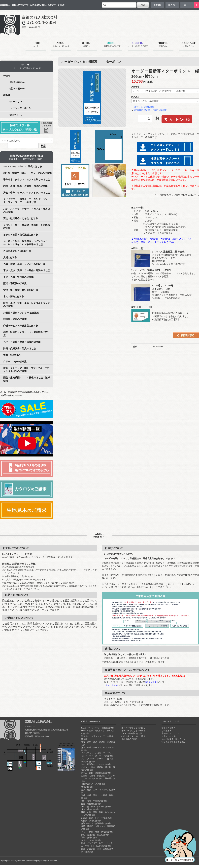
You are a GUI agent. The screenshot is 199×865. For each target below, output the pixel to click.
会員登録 (157, 5)
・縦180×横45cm (14, 88)
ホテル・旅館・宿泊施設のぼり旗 (20, 234)
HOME (36, 45)
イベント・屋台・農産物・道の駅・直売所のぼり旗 (26, 226)
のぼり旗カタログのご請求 (133, 736)
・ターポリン (12, 101)
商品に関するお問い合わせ (173, 739)
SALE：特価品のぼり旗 (131, 733)
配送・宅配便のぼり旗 (15, 283)
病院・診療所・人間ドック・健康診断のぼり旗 (26, 334)
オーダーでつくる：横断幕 (133, 730)
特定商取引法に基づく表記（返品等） (151, 110)
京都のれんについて (170, 733)
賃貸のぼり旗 (10, 257)
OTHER (87, 45)
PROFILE (163, 45)
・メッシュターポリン (17, 108)
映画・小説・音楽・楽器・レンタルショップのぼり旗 (26, 304)
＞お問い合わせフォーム (11, 395)
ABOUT (61, 45)
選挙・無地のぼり (12, 355)
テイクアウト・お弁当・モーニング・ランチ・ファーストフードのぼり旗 (25, 201)
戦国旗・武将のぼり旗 (15, 319)
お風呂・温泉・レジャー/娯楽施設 (21, 313)
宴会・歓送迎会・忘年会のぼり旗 (20, 218)
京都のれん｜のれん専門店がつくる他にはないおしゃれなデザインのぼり (33, 5)
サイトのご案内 (168, 728)
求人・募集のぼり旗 (13, 296)
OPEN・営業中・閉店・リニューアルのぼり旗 (27, 173)
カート (187, 5)
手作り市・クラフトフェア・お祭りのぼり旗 (26, 179)
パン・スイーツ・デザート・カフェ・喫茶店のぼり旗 (26, 210)
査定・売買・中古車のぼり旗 (18, 277)
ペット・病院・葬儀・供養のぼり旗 (21, 342)
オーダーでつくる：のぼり (133, 728)
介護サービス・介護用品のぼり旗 (20, 325)
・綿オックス (12, 115)
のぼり (6, 75)
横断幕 (6, 95)
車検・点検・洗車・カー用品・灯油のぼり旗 (26, 270)
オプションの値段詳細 (144, 107)
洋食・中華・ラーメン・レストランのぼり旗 (26, 192)
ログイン (172, 5)
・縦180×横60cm (14, 82)
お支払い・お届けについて (173, 736)
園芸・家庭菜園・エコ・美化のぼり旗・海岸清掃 (26, 379)
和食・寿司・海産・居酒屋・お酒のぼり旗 (25, 186)
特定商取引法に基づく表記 (173, 742)
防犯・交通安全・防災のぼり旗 (19, 348)
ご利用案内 (166, 730)
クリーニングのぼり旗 (15, 361)
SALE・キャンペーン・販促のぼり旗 (22, 166)
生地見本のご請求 (129, 739)
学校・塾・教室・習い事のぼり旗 (20, 290)
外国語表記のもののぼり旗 (17, 251)
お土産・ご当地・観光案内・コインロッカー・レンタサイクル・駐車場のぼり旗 (25, 243)
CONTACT (189, 45)
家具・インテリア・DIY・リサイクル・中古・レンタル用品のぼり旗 (27, 369)
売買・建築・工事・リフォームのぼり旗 (24, 264)
